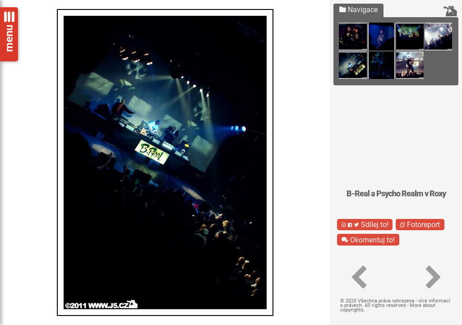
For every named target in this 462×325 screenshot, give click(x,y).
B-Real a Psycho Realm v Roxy (396, 193)
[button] (358, 277)
